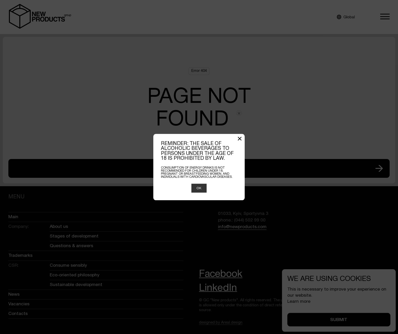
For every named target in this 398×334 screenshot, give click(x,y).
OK (198, 188)
